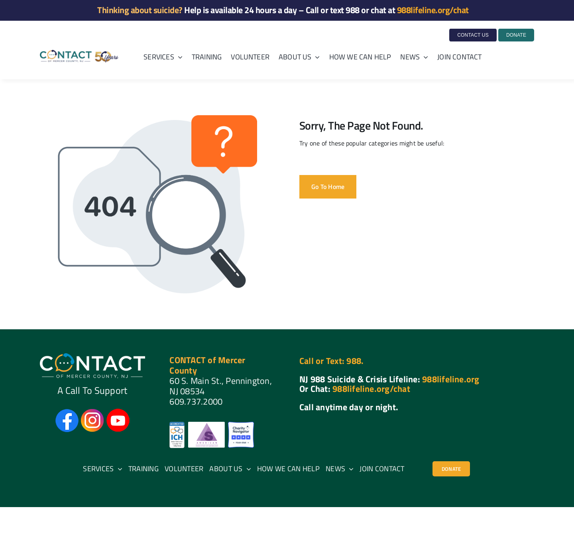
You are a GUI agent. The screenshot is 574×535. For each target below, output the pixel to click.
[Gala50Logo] (79, 53)
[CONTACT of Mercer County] (92, 356)
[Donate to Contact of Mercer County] (515, 35)
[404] (451, 468)
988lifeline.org (451, 379)
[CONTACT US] (472, 35)
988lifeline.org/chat (433, 10)
